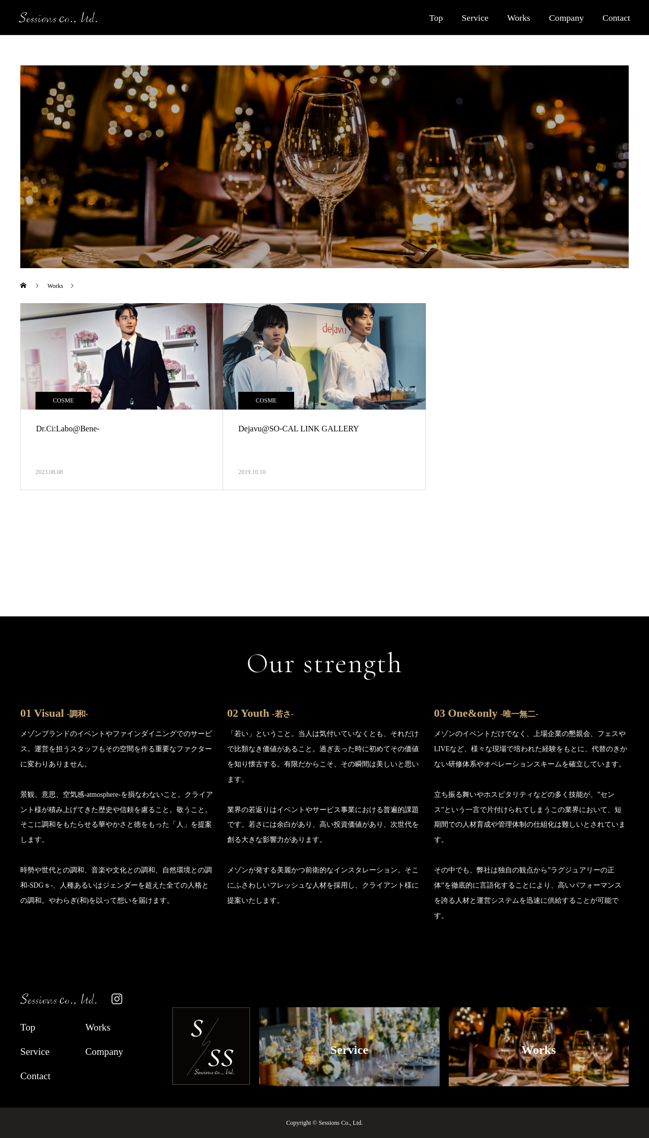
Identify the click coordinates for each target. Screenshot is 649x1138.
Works (518, 18)
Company (566, 18)
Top (436, 18)
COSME (63, 400)
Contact (616, 18)
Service (475, 18)
